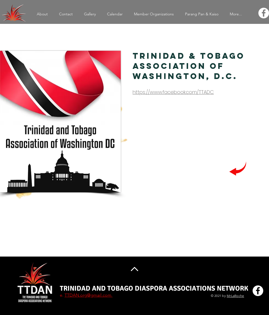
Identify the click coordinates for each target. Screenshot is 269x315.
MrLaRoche (235, 296)
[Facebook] (263, 13)
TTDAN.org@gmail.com (89, 295)
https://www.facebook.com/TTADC (173, 92)
